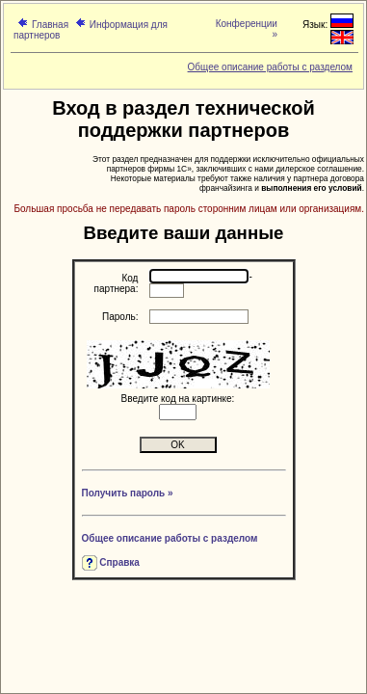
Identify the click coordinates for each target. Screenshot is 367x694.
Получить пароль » (127, 493)
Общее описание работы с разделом (270, 67)
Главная (50, 24)
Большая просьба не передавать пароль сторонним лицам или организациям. (188, 208)
